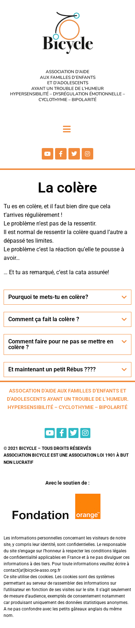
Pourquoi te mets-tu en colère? (48, 297)
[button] (67, 297)
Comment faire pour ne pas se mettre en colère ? (60, 344)
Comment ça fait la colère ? (43, 319)
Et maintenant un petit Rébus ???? (52, 369)
